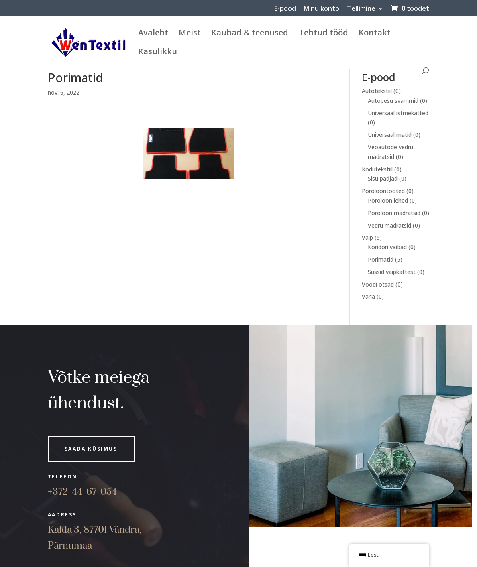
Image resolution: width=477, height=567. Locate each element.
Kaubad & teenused (249, 34)
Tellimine (361, 9)
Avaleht (153, 34)
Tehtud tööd (323, 34)
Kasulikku (157, 53)
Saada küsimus (91, 448)
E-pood (285, 9)
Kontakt (375, 34)
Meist (190, 34)
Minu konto (321, 9)
